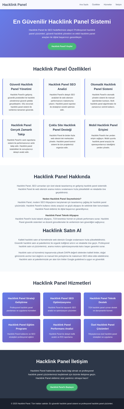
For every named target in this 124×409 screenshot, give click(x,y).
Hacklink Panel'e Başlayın (62, 387)
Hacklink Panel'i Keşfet (62, 46)
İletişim (119, 5)
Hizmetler (108, 5)
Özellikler (96, 5)
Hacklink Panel (14, 5)
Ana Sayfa (83, 5)
